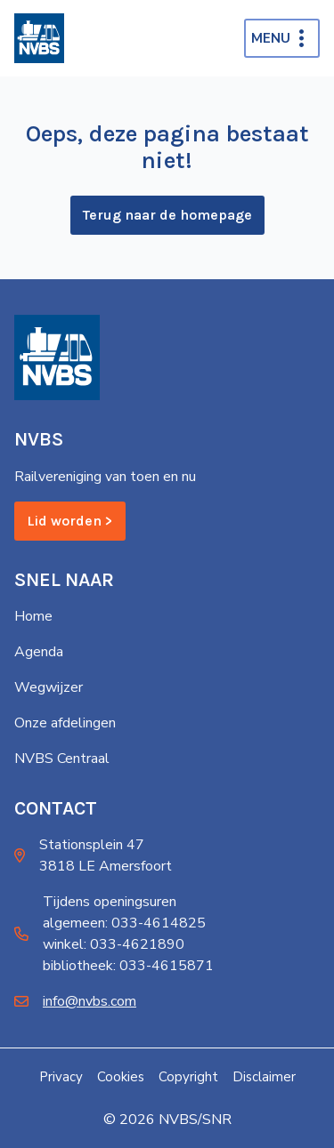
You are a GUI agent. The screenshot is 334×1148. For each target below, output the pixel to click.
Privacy (61, 1077)
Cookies (120, 1077)
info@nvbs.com (89, 1001)
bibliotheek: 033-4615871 (128, 965)
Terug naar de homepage (167, 214)
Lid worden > (70, 520)
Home (33, 616)
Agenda (38, 652)
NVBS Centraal (62, 758)
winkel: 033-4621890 (113, 944)
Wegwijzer (48, 687)
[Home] (39, 38)
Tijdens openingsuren (109, 901)
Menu (270, 38)
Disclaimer (264, 1077)
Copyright (188, 1077)
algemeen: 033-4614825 (124, 923)
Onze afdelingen (65, 723)
